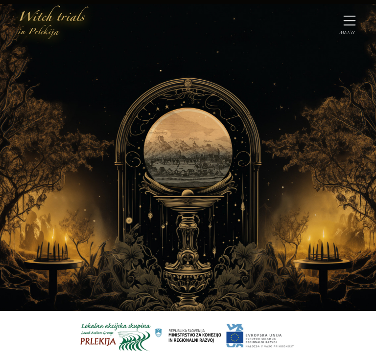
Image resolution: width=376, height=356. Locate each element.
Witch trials (51, 24)
